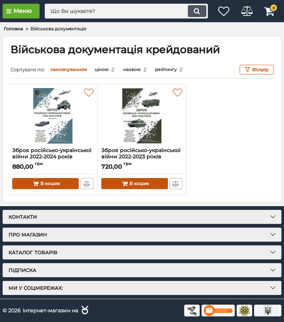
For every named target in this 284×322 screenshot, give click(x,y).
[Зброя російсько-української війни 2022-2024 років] (53, 116)
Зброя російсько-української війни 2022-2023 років (142, 157)
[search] (122, 11)
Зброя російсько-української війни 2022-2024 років (53, 157)
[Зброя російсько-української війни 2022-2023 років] (142, 116)
